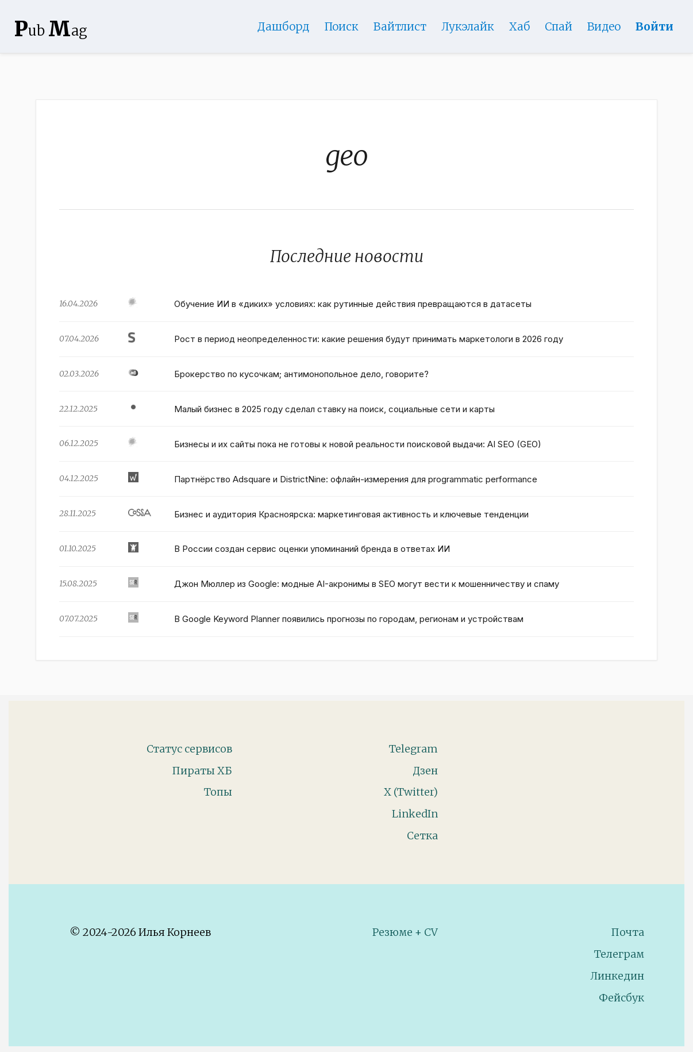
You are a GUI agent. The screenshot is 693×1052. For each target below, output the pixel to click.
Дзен (425, 770)
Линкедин (617, 975)
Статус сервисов (189, 748)
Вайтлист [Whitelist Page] (400, 26)
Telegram (413, 748)
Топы (218, 791)
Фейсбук (621, 997)
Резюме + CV (405, 932)
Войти (654, 26)
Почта (627, 932)
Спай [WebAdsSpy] (558, 26)
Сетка (422, 835)
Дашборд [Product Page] (283, 26)
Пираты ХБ (202, 770)
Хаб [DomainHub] (519, 26)
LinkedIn (415, 813)
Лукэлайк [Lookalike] (467, 26)
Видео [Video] (604, 26)
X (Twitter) (411, 791)
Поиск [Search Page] (341, 26)
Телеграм (619, 954)
